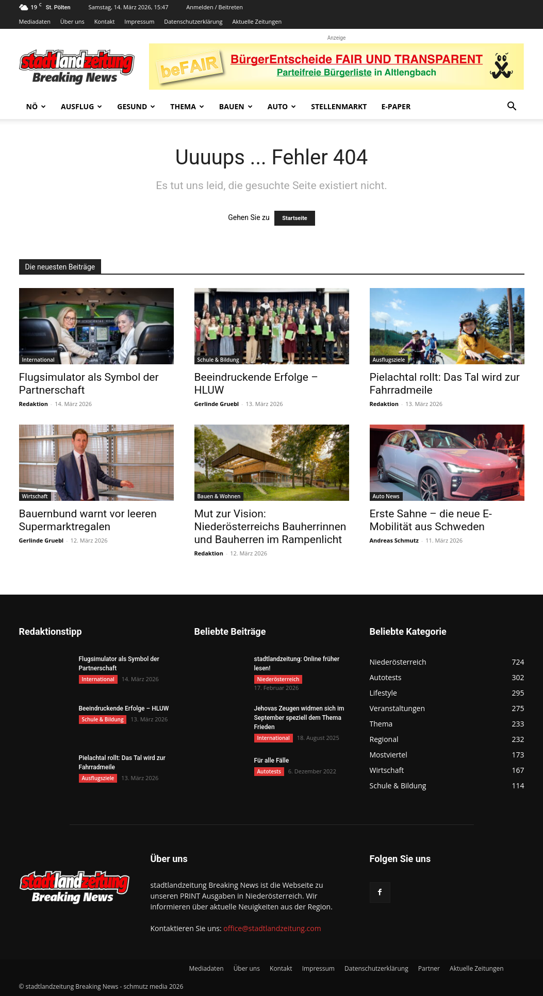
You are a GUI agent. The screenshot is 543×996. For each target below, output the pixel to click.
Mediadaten (35, 21)
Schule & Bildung (218, 359)
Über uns (72, 21)
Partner (429, 968)
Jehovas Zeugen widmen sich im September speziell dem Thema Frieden (299, 718)
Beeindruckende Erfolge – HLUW (124, 708)
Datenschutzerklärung (193, 21)
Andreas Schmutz (394, 540)
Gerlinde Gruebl (216, 404)
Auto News (386, 496)
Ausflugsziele (389, 359)
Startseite (294, 218)
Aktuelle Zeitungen (257, 21)
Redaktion (33, 404)
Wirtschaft (35, 496)
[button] (512, 107)
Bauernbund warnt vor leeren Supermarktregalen (88, 520)
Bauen (236, 106)
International (38, 359)
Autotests (269, 771)
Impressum (139, 21)
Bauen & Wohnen (219, 496)
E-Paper (395, 106)
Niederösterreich (278, 679)
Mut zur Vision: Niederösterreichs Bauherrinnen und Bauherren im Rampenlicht (270, 527)
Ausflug (81, 106)
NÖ (36, 106)
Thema (187, 106)
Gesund (136, 106)
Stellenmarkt (339, 106)
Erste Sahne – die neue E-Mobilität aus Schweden (431, 520)
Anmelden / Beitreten (214, 7)
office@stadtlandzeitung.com (272, 928)
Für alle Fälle (271, 760)
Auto (282, 106)
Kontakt (104, 21)
